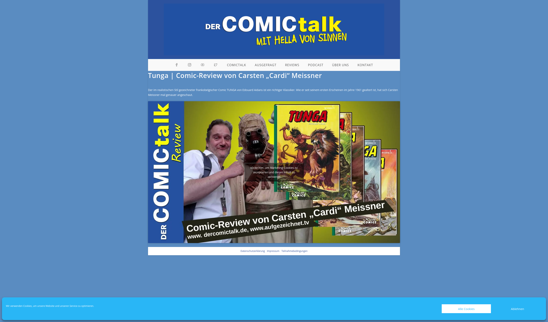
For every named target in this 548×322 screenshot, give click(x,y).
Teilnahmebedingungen (294, 251)
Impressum (273, 251)
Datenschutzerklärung (253, 251)
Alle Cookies (466, 309)
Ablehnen (517, 309)
